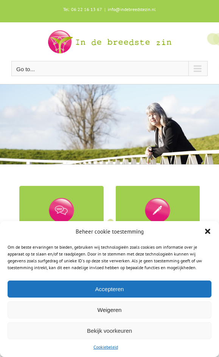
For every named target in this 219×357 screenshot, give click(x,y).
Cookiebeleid (105, 347)
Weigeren (110, 310)
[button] (207, 231)
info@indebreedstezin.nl (132, 9)
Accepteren (109, 289)
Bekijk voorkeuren (109, 330)
